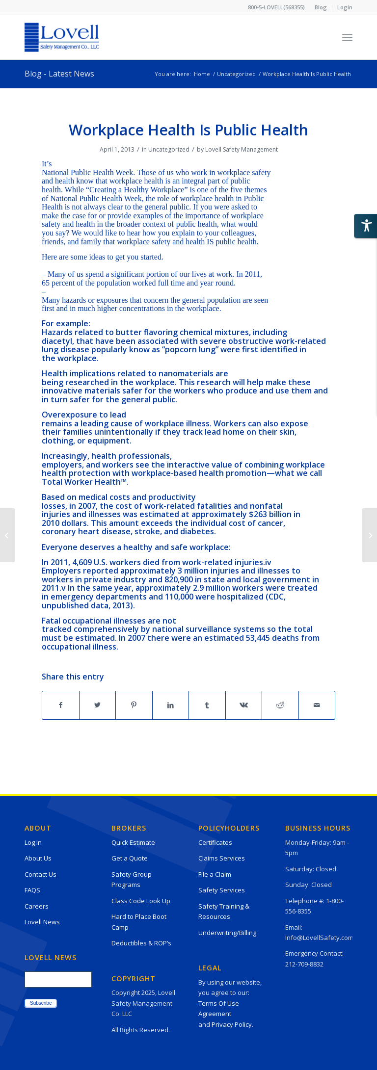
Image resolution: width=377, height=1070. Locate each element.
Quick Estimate (133, 842)
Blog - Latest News (59, 73)
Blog (321, 7)
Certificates (215, 842)
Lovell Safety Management (241, 149)
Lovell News (42, 921)
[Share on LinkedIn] (171, 705)
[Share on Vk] (244, 705)
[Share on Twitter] (98, 705)
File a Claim (214, 874)
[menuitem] (321, 7)
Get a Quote (129, 858)
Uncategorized (168, 149)
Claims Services (221, 858)
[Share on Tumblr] (207, 705)
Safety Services (221, 890)
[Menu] (347, 37)
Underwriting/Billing (227, 932)
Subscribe (41, 1003)
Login (344, 7)
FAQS (32, 890)
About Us (38, 858)
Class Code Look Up (140, 900)
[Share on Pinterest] (134, 705)
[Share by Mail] (317, 705)
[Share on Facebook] (60, 705)
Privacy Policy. (232, 1024)
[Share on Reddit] (280, 705)
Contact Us (40, 874)
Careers (37, 906)
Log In (33, 842)
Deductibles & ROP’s (141, 943)
